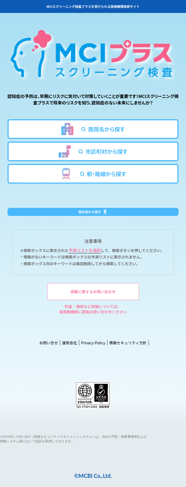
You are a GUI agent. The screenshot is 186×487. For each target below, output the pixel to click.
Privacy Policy (93, 342)
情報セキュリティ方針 (127, 342)
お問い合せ (48, 342)
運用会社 (69, 342)
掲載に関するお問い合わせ (93, 291)
